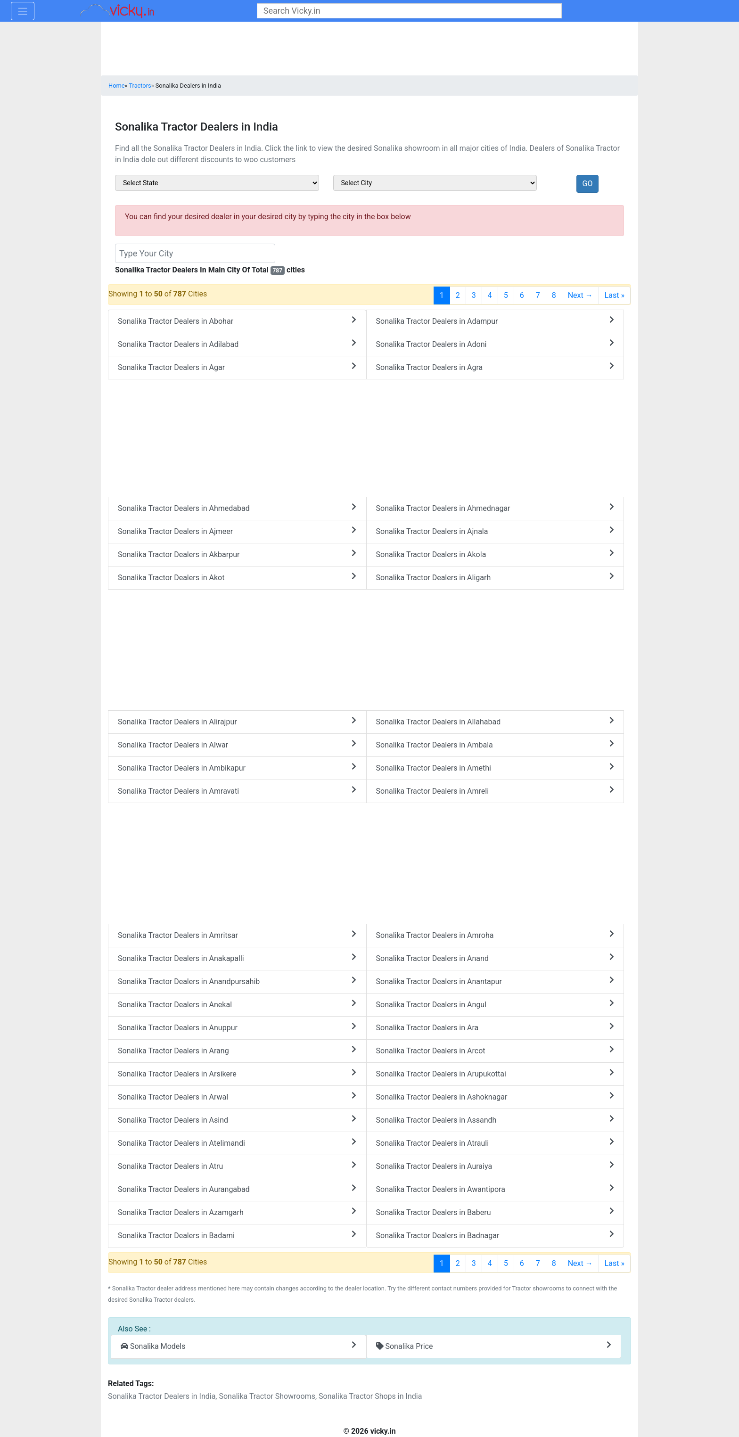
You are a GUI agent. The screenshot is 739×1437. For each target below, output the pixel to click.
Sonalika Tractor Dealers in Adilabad (237, 344)
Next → (580, 295)
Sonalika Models (238, 1346)
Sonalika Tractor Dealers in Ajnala (495, 531)
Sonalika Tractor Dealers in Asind (237, 1120)
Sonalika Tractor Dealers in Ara (495, 1027)
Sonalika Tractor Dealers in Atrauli (495, 1143)
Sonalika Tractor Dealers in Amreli (495, 791)
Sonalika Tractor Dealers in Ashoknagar (495, 1096)
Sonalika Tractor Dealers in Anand (495, 958)
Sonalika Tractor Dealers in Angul (495, 1004)
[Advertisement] (366, 648)
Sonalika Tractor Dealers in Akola (495, 554)
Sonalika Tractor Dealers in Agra (495, 367)
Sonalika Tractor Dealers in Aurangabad (237, 1189)
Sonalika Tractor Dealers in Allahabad (495, 721)
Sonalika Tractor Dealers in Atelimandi (237, 1143)
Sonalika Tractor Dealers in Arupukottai (495, 1073)
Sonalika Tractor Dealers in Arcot (495, 1050)
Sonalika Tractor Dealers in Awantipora (495, 1189)
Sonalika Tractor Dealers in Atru (237, 1166)
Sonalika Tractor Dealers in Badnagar (495, 1235)
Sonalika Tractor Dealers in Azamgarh (237, 1212)
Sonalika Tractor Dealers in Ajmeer (237, 531)
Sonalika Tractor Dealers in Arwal (237, 1096)
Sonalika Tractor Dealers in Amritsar (237, 935)
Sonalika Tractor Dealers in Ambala (495, 744)
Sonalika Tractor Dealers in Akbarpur (237, 554)
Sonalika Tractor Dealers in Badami (237, 1235)
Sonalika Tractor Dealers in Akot (237, 577)
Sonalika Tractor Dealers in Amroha (495, 935)
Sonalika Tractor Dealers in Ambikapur (237, 767)
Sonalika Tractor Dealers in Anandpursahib (237, 981)
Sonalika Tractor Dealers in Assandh (495, 1120)
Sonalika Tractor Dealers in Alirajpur (237, 721)
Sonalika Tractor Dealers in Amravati (237, 791)
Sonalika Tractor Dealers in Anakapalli (237, 958)
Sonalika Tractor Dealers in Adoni (495, 344)
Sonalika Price (494, 1346)
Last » (614, 295)
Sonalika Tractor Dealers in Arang (237, 1050)
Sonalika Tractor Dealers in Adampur (495, 321)
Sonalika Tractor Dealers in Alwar (237, 744)
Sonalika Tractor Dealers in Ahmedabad (237, 508)
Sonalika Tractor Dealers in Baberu (495, 1212)
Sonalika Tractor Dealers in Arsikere (237, 1073)
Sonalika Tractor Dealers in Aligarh (495, 577)
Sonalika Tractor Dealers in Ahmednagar (495, 508)
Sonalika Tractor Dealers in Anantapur (495, 981)
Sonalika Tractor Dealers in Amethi (495, 767)
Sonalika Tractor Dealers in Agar (237, 367)
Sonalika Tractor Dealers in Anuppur (237, 1027)
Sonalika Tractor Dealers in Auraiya (495, 1166)
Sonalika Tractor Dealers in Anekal (237, 1004)
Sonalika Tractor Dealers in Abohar (237, 321)
